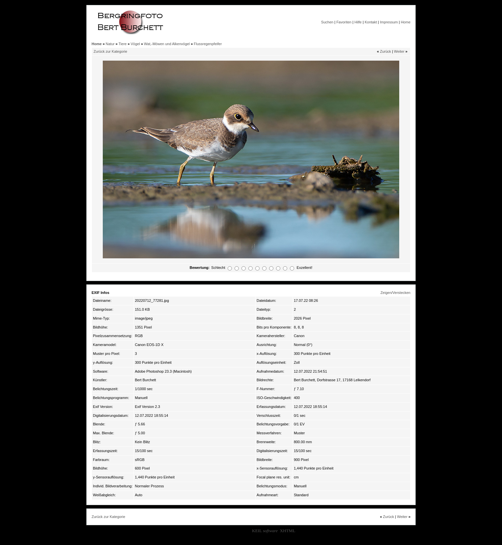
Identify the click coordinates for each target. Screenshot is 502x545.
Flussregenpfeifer (208, 44)
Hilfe (358, 22)
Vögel (135, 44)
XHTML (287, 530)
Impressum (389, 22)
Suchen (327, 22)
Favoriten (343, 22)
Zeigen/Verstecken (395, 293)
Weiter (399, 51)
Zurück (385, 51)
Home (405, 22)
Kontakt (371, 22)
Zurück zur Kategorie (110, 51)
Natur (110, 44)
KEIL (265, 530)
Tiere (123, 44)
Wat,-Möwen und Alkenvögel (167, 44)
